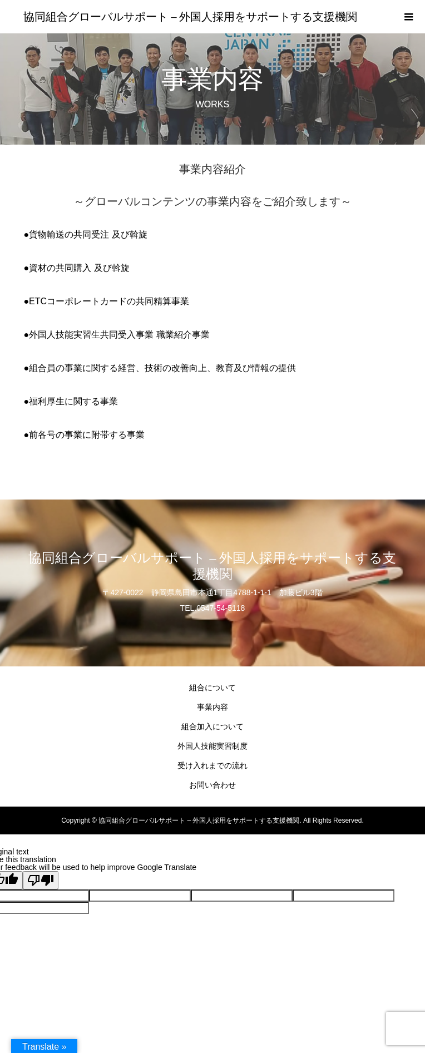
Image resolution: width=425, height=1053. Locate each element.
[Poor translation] (40, 880)
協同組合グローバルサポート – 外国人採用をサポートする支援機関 (190, 17)
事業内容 (212, 707)
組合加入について (212, 726)
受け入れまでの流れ (212, 765)
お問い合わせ (212, 784)
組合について (212, 687)
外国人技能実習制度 (212, 745)
